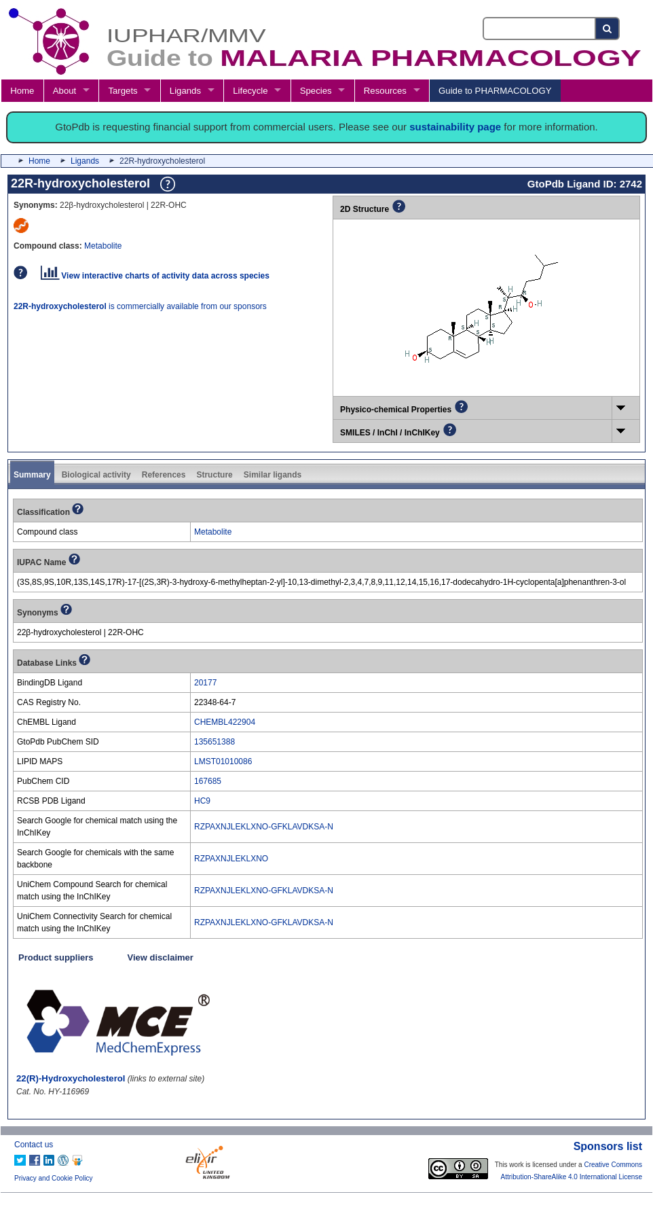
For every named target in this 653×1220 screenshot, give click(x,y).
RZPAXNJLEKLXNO (231, 858)
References (164, 475)
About (64, 91)
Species (316, 91)
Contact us (33, 1144)
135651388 (214, 742)
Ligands (185, 91)
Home (22, 91)
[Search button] (608, 28)
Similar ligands (272, 475)
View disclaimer (160, 957)
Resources (385, 91)
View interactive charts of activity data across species (155, 276)
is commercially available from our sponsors (140, 306)
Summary (32, 475)
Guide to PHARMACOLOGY (495, 91)
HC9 (202, 801)
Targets (122, 91)
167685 (207, 781)
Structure (214, 475)
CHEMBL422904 (224, 722)
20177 (205, 682)
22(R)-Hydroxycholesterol (71, 1078)
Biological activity (96, 475)
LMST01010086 (223, 761)
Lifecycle (250, 91)
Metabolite (103, 246)
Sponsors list (608, 1146)
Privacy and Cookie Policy (53, 1178)
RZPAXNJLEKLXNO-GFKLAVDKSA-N (263, 826)
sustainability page (455, 126)
